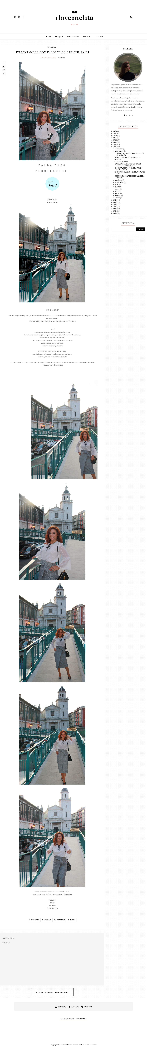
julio (117, 184)
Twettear (46, 919)
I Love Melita (45, 57)
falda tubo (51, 47)
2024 (115, 131)
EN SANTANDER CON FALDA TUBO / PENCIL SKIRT (128, 169)
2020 (115, 140)
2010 (115, 213)
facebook (74, 1006)
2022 (115, 136)
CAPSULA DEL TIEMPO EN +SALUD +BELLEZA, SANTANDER (128, 165)
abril (117, 191)
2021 (115, 138)
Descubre (87, 36)
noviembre (119, 151)
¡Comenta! (61, 57)
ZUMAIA (118, 159)
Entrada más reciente (44, 991)
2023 (115, 133)
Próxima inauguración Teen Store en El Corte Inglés (129, 154)
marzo (117, 193)
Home (48, 36)
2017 (115, 147)
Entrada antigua (61, 991)
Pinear (71, 919)
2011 (115, 211)
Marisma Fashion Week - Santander (128, 157)
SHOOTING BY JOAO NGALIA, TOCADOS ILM (130, 173)
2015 (115, 202)
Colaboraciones (73, 36)
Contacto (99, 36)
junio (117, 187)
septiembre (119, 182)
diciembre (119, 149)
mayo (117, 189)
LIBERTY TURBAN (121, 162)
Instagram (59, 36)
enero (117, 198)
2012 (115, 209)
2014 (115, 204)
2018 (115, 144)
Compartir (34, 919)
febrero (118, 195)
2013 (115, 207)
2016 (115, 200)
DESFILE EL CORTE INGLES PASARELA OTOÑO (129, 177)
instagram (60, 1006)
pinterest (86, 1006)
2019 (115, 142)
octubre (118, 180)
